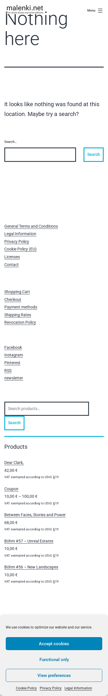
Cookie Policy (26, 688)
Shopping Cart (17, 291)
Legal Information (78, 688)
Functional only (54, 659)
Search (14, 422)
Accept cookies (54, 643)
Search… (10, 142)
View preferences (54, 675)
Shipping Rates (17, 315)
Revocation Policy (20, 322)
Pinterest (12, 362)
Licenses (12, 257)
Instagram (13, 355)
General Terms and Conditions (31, 226)
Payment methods (20, 307)
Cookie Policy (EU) (20, 249)
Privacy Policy (51, 688)
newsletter (13, 378)
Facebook (13, 347)
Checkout (12, 299)
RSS (8, 370)
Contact (11, 264)
